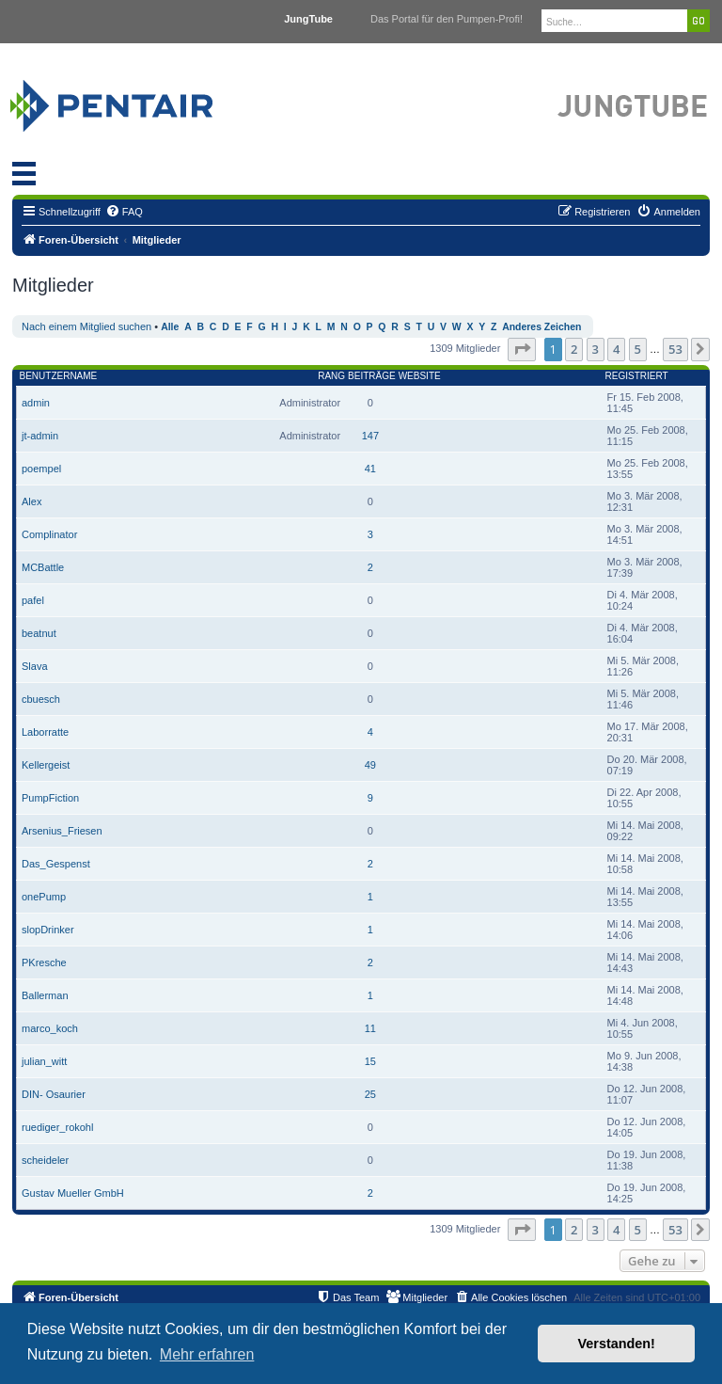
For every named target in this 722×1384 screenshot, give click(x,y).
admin (36, 402)
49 (370, 765)
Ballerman (45, 995)
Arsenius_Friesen (62, 830)
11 (370, 1028)
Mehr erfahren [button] (207, 1354)
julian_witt (44, 1061)
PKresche (44, 962)
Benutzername (59, 376)
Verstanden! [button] (616, 1343)
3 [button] (595, 349)
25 (370, 1094)
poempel (41, 468)
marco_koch (50, 1028)
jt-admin (40, 435)
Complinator (49, 534)
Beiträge (372, 376)
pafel (33, 600)
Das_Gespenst (56, 863)
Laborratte (45, 732)
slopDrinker (48, 929)
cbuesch (41, 699)
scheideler (45, 1160)
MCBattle (43, 567)
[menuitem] (124, 211)
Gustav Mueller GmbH (73, 1193)
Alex (31, 501)
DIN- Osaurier (54, 1094)
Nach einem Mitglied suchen (86, 326)
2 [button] (574, 349)
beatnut (39, 633)
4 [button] (616, 349)
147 (370, 435)
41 (370, 468)
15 (370, 1061)
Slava (35, 666)
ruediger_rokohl (57, 1127)
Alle (170, 327)
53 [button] (675, 349)
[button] (522, 349)
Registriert (636, 376)
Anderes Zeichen (541, 327)
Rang (331, 376)
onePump (44, 896)
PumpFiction (50, 797)
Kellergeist (46, 765)
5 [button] (638, 349)
